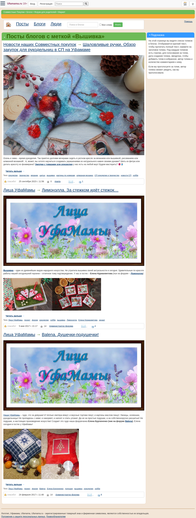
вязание (34, 175)
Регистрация (46, 4)
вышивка (51, 175)
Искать (118, 25)
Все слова (105, 25)
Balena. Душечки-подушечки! (70, 334)
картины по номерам (65, 175)
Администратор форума (61, 326)
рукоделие (13, 175)
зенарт (102, 320)
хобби (135, 175)
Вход (32, 4)
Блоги (29, 12)
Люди (56, 23)
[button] (2, 3)
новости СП (126, 175)
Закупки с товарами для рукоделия (54, 164)
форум (35, 320)
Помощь (188, 21)
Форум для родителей (45, 12)
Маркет (61, 12)
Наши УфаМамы (11, 415)
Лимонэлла (137, 273)
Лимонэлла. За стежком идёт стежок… (80, 190)
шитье (42, 175)
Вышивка (8, 270)
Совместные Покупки (14, 12)
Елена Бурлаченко (55, 489)
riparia (57, 181)
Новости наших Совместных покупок (39, 44)
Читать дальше (14, 171)
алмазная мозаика (84, 175)
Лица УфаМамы (19, 190)
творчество (24, 175)
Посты (22, 23)
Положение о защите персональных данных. (23, 516)
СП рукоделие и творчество (107, 175)
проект (27, 320)
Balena (128, 421)
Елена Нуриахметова (87, 320)
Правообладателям (55, 516)
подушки (69, 489)
